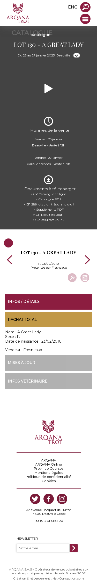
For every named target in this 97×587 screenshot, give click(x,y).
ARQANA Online (48, 464)
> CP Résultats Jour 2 (48, 220)
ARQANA (48, 460)
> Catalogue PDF (48, 199)
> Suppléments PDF (49, 209)
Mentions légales (48, 472)
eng (73, 7)
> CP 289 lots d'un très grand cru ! (48, 204)
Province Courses (48, 468)
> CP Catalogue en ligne (48, 194)
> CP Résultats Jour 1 (48, 215)
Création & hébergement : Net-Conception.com (48, 578)
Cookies (49, 481)
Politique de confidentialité (48, 477)
